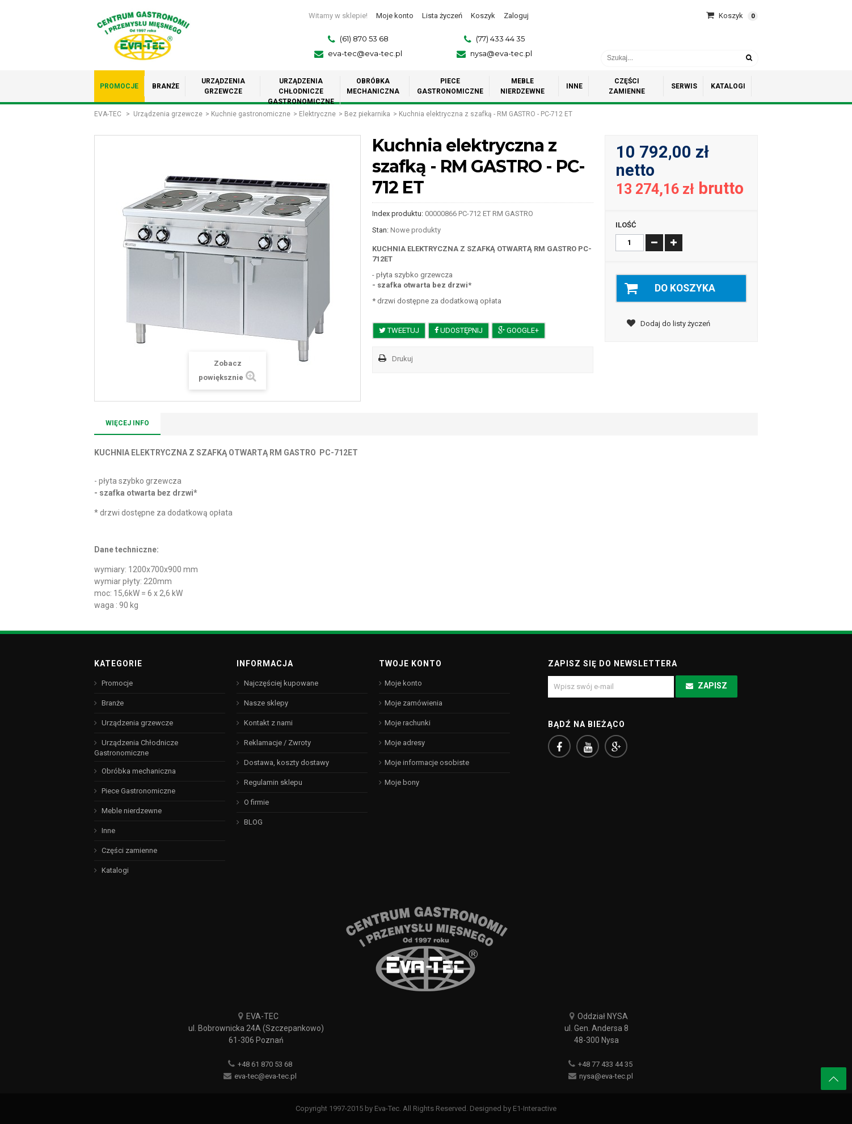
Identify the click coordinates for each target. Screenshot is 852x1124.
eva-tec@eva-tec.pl (365, 53)
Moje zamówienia (413, 703)
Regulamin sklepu (272, 782)
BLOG (252, 822)
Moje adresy (405, 742)
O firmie (255, 802)
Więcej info (127, 423)
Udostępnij (459, 330)
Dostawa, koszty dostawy (285, 762)
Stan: (380, 230)
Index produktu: (397, 213)
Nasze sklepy (265, 703)
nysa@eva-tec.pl (501, 53)
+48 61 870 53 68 (265, 1064)
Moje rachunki (408, 723)
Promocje (116, 683)
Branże (112, 703)
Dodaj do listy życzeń (674, 324)
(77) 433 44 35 (500, 38)
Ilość (625, 225)
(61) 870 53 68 (364, 38)
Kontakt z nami (267, 723)
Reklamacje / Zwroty (276, 742)
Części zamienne (128, 850)
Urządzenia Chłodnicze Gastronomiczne (136, 747)
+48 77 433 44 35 (605, 1064)
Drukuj (402, 358)
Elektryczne (317, 114)
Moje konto (403, 683)
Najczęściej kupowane (280, 683)
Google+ (518, 330)
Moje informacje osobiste (427, 762)
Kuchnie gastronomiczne (250, 114)
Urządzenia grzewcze (168, 114)
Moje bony (402, 782)
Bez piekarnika (367, 114)
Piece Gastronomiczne (137, 791)
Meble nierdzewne (131, 810)
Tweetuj (399, 330)
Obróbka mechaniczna (138, 771)
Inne (107, 830)
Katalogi (114, 870)
